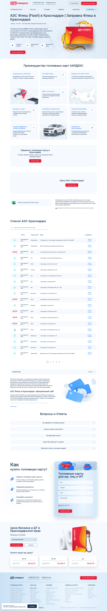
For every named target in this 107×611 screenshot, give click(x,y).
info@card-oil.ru (50, 2)
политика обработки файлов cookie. (17, 606)
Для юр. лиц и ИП (64, 505)
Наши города (49, 598)
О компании (91, 588)
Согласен (32, 606)
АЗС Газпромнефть (34, 592)
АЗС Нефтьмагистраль (35, 601)
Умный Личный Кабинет (70, 592)
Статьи (47, 601)
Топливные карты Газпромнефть (17, 594)
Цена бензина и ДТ (50, 603)
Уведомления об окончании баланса (73, 594)
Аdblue (66, 600)
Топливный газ (49, 594)
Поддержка (68, 596)
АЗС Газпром (33, 598)
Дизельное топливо (50, 592)
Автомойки (67, 598)
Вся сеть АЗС (33, 588)
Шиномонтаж (68, 601)
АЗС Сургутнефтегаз (35, 600)
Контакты (90, 598)
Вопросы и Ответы (92, 596)
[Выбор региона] (23, 539)
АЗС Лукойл (33, 590)
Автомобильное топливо (51, 588)
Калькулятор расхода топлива (53, 600)
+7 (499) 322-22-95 (37, 2)
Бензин (47, 590)
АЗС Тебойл (33, 596)
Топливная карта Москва (16, 600)
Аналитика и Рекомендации (71, 590)
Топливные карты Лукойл (16, 592)
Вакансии (90, 590)
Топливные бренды (50, 596)
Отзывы (90, 592)
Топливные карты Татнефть (16, 596)
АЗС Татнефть (33, 594)
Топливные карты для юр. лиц (17, 588)
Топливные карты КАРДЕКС (16, 590)
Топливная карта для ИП (16, 601)
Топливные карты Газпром (16, 598)
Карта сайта (91, 594)
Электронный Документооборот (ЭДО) (74, 588)
